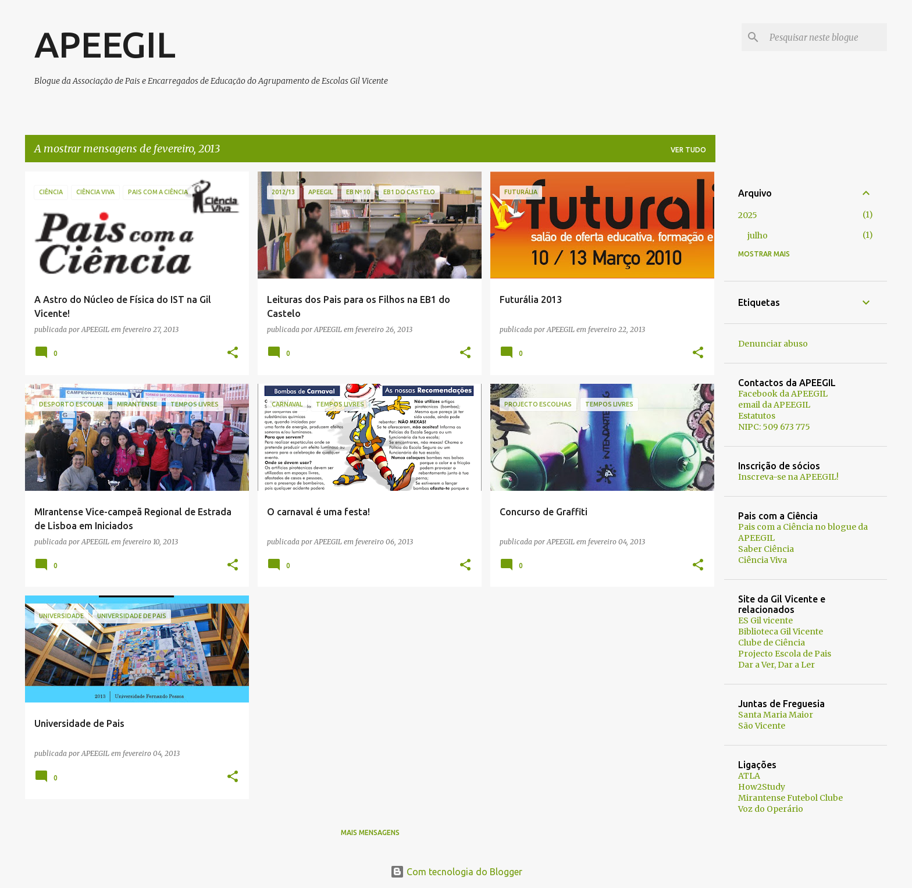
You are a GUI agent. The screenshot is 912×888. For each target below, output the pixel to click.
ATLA (749, 776)
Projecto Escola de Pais (784, 653)
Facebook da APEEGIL (783, 393)
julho (757, 235)
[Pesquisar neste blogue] (826, 37)
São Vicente (761, 726)
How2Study (761, 787)
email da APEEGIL (774, 405)
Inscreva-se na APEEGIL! (788, 477)
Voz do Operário (770, 809)
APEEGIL (105, 44)
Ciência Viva (762, 560)
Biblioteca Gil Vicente (780, 631)
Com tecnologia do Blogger (456, 871)
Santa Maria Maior (775, 714)
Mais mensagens (370, 832)
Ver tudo (688, 150)
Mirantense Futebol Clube (790, 798)
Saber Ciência (766, 549)
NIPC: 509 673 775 (774, 427)
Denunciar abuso (773, 343)
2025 (747, 215)
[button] (233, 353)
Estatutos (756, 416)
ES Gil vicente (765, 620)
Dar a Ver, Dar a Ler (776, 664)
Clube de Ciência (771, 642)
